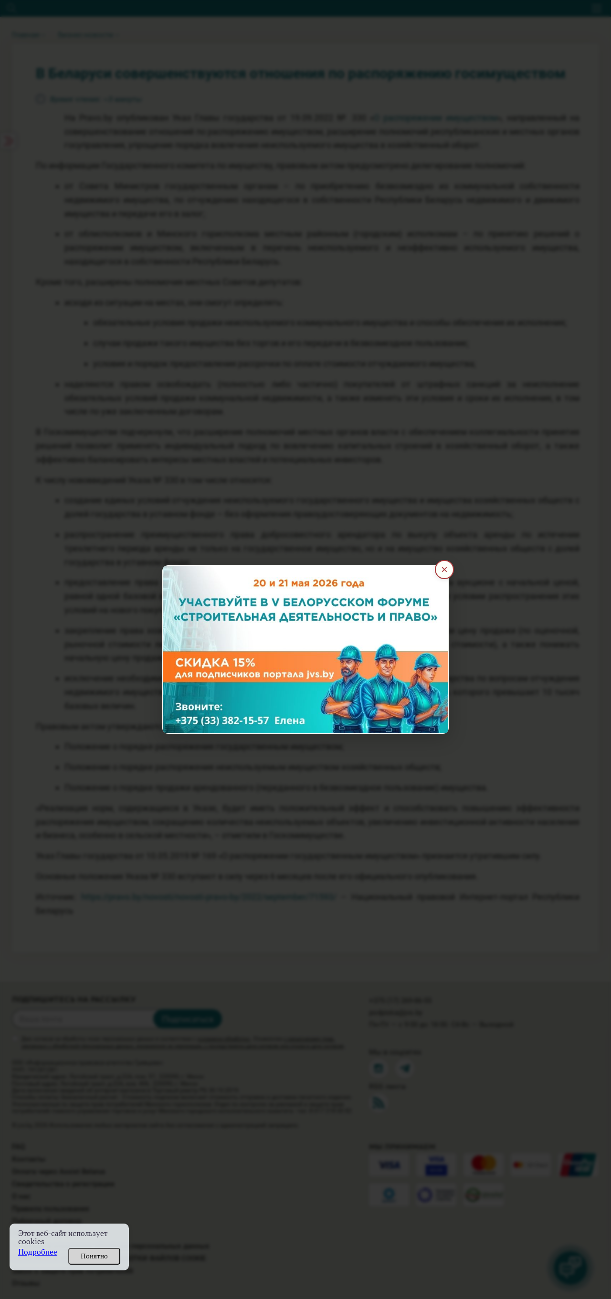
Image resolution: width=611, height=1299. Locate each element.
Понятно (94, 1256)
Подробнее (37, 1252)
